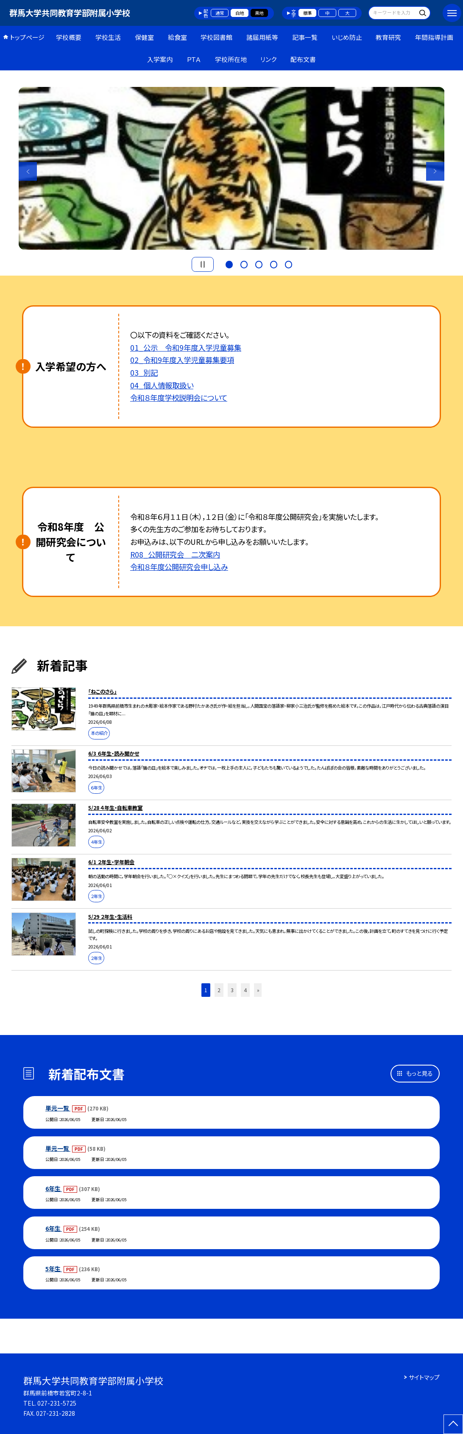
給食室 (177, 37)
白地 (239, 13)
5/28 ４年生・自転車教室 (115, 808)
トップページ (27, 37)
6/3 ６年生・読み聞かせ (113, 753)
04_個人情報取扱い (161, 385)
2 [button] (244, 263)
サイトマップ (424, 1377)
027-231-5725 (56, 1403)
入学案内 (160, 59)
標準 (307, 13)
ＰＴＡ (194, 59)
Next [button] (435, 171)
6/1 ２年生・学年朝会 (111, 862)
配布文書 (303, 59)
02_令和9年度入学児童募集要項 (182, 359)
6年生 (53, 1188)
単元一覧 (57, 1108)
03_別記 (144, 372)
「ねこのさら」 (102, 691)
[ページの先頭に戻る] (453, 1424)
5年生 (53, 1268)
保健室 (144, 37)
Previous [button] (28, 171)
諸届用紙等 (262, 37)
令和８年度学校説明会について (178, 397)
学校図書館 (216, 37)
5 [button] (288, 263)
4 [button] (273, 263)
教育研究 (388, 37)
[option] (232, 168)
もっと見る (419, 1073)
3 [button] (258, 263)
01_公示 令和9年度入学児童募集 (185, 347)
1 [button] (229, 263)
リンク (268, 59)
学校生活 (108, 37)
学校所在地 (231, 59)
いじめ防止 (347, 37)
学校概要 (68, 37)
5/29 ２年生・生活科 (110, 917)
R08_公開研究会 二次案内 (175, 554)
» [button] (258, 990)
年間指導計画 (434, 37)
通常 (219, 13)
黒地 (259, 13)
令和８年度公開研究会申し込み (179, 566)
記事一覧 (305, 37)
